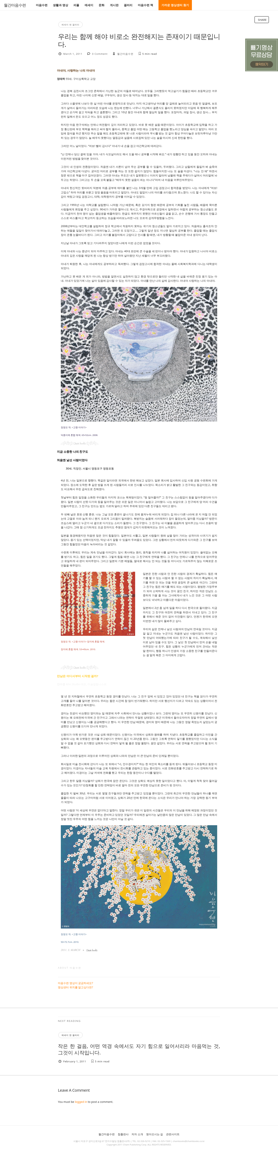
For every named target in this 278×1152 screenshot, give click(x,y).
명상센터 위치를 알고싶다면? (75, 987)
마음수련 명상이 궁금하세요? (75, 983)
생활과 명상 (60, 5)
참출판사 (123, 1134)
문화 (101, 5)
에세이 (89, 5)
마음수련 (41, 5)
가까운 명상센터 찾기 (175, 5)
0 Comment (100, 54)
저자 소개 (137, 1134)
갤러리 (128, 5)
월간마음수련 (15, 5)
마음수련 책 (145, 5)
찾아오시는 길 (154, 1134)
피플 (76, 5)
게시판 (114, 5)
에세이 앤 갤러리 (70, 24)
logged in (81, 1102)
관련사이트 (173, 1134)
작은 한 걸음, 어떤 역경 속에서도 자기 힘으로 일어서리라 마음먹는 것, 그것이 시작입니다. (139, 1049)
